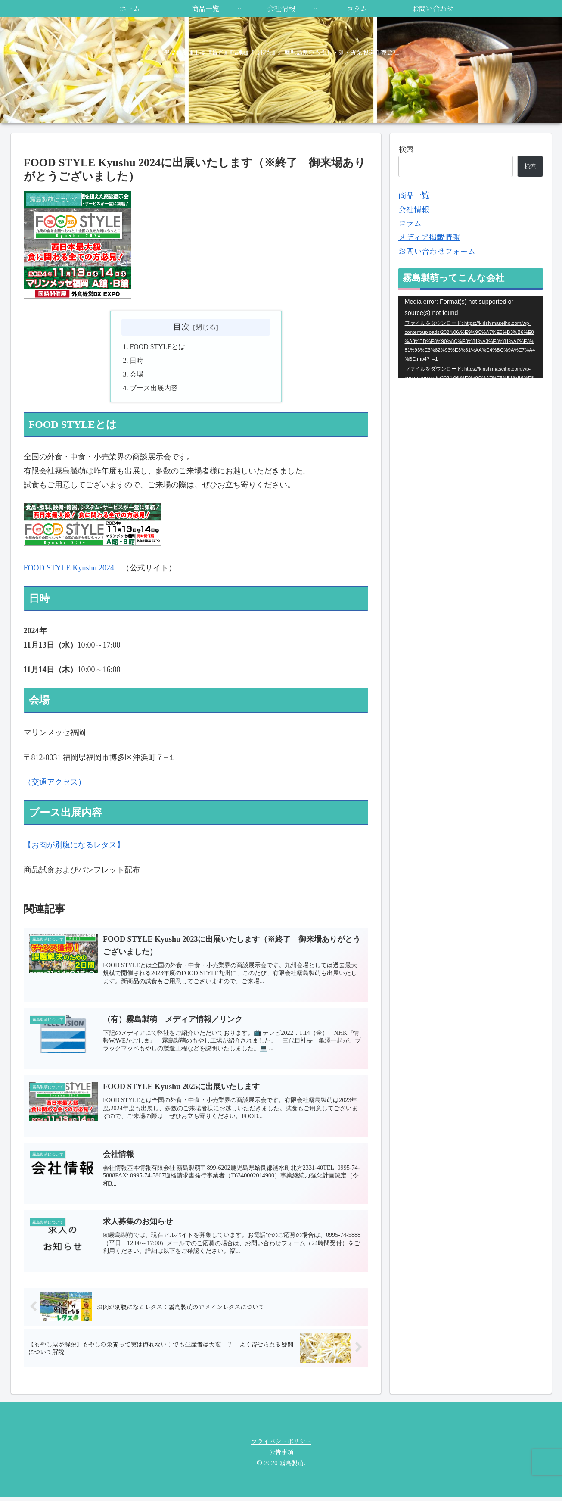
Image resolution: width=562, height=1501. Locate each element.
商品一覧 (413, 194)
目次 (181, 326)
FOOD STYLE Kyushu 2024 (69, 569)
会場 (137, 375)
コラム (410, 222)
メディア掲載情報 (429, 236)
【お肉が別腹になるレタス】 (74, 846)
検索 (406, 148)
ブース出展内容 (154, 389)
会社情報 (413, 209)
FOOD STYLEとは (158, 347)
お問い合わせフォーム (436, 250)
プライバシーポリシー (281, 1445)
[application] (470, 337)
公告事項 (281, 1455)
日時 (137, 361)
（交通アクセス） (55, 783)
